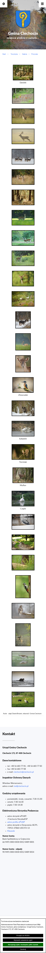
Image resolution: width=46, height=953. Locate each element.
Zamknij (23, 949)
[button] (42, 3)
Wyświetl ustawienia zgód (23, 940)
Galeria (24, 54)
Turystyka (14, 54)
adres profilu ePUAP (16, 822)
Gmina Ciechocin (23, 34)
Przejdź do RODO (23, 935)
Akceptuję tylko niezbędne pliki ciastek (23, 945)
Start (4, 54)
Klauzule (11, 831)
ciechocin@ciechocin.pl (24, 772)
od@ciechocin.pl (21, 786)
